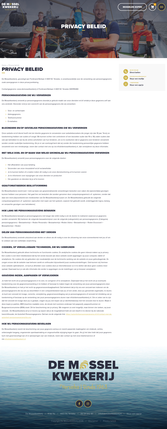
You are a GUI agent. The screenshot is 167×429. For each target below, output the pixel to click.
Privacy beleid (109, 421)
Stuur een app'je (134, 414)
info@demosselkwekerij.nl (15, 339)
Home (4, 65)
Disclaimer (93, 421)
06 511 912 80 (86, 414)
